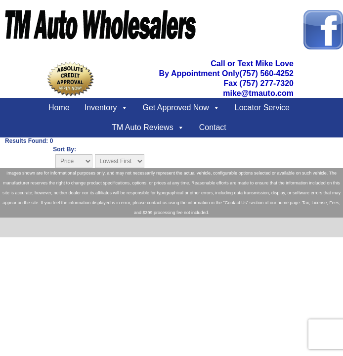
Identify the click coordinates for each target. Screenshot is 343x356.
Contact (212, 127)
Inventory (101, 107)
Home (59, 107)
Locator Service (262, 107)
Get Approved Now (176, 107)
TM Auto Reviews (142, 127)
